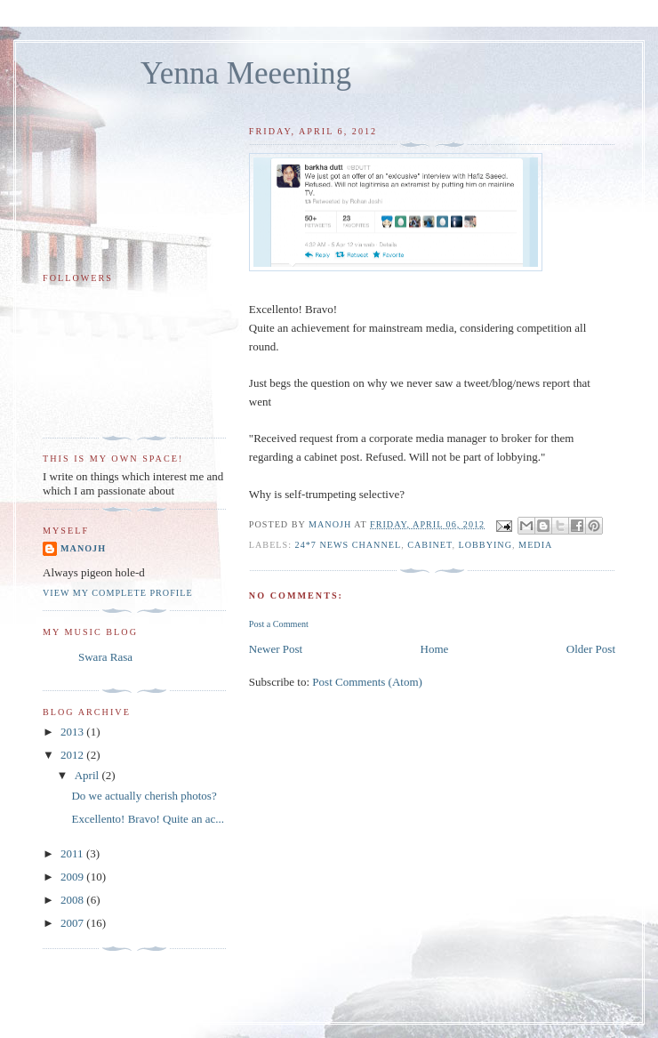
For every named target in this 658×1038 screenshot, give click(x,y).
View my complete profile (118, 593)
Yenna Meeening (245, 73)
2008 (73, 899)
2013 (73, 731)
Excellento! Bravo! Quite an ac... (147, 818)
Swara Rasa (105, 657)
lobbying (485, 545)
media (535, 545)
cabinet (429, 545)
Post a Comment (279, 624)
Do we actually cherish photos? (143, 795)
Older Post (590, 649)
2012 (73, 754)
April (88, 775)
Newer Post (275, 649)
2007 (73, 922)
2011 (73, 853)
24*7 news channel (348, 545)
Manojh (83, 548)
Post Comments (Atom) (367, 681)
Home (435, 649)
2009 (73, 876)
